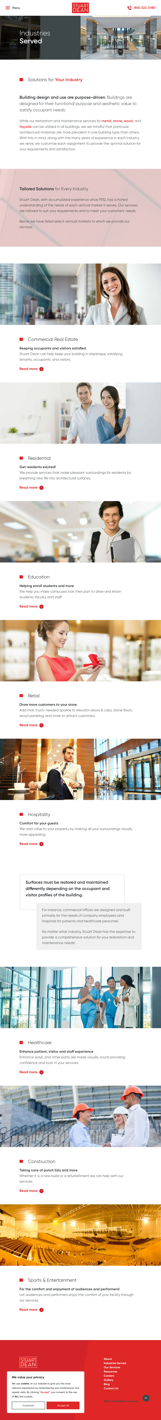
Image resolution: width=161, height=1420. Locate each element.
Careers (109, 1375)
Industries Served (115, 1363)
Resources (110, 1371)
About (108, 1359)
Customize (28, 1405)
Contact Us (111, 1388)
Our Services (112, 1367)
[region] (45, 1392)
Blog (107, 1384)
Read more (31, 370)
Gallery (108, 1380)
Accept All (63, 1405)
